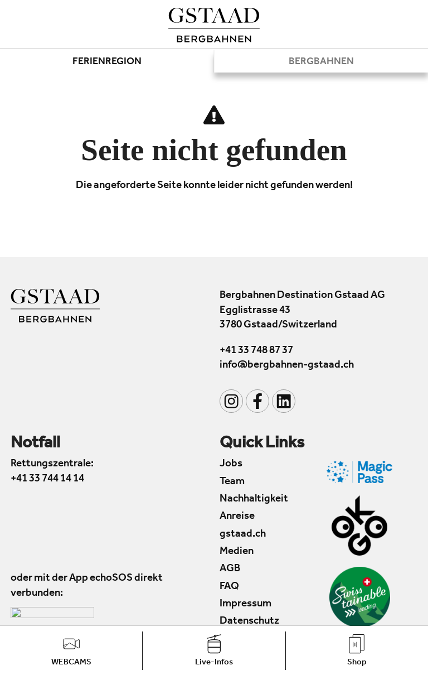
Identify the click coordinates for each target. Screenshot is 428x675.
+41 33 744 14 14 (47, 479)
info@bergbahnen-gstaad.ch (287, 366)
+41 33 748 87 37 (256, 351)
